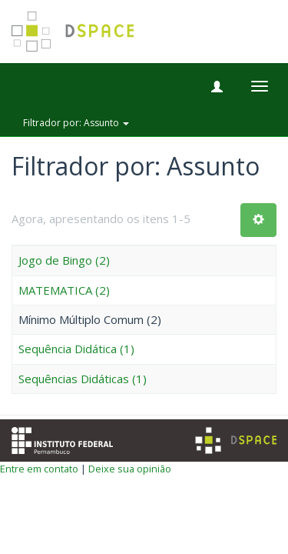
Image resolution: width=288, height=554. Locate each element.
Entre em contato (39, 469)
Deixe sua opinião (129, 469)
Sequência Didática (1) (76, 348)
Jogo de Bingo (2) (64, 260)
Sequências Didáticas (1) (82, 378)
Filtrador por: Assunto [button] (76, 122)
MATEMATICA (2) (64, 290)
